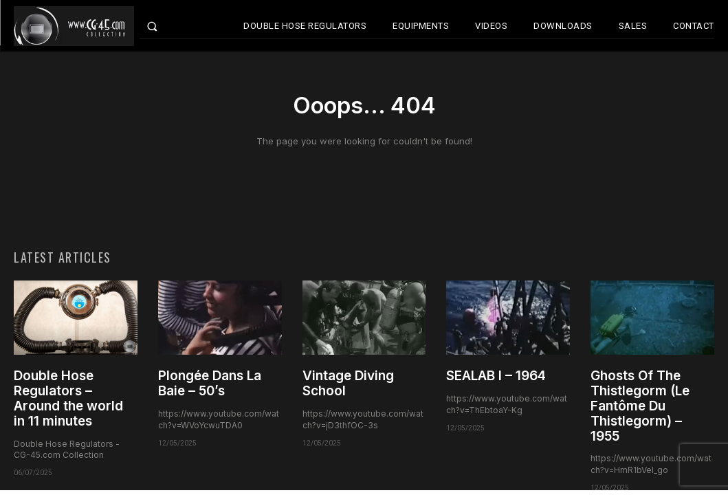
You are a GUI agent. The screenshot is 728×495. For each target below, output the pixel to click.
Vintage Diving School (348, 386)
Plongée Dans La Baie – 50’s (209, 386)
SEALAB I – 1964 (496, 378)
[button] (165, 26)
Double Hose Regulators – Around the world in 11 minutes (68, 401)
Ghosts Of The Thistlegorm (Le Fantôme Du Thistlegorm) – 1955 (640, 408)
